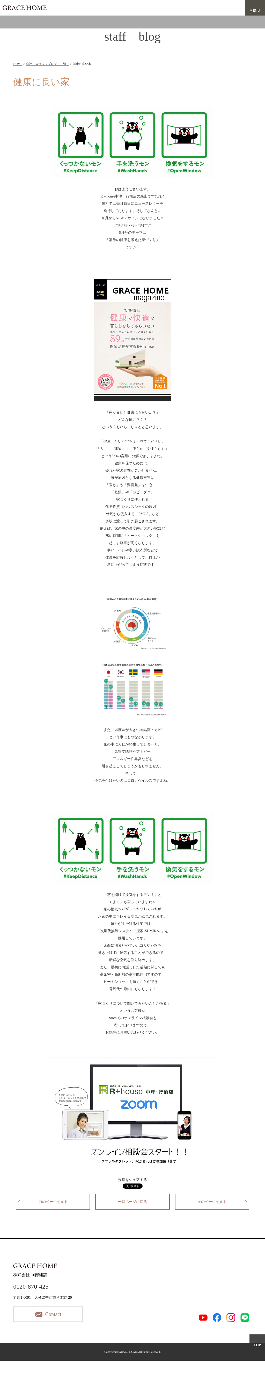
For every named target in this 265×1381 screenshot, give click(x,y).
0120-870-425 (30, 1286)
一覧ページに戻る (132, 1202)
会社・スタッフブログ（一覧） (47, 64)
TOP (257, 1345)
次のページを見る (211, 1202)
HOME (17, 64)
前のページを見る (53, 1202)
